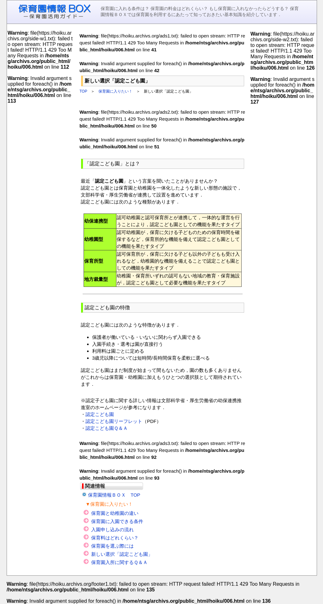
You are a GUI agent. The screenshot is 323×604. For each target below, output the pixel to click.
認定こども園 (99, 414)
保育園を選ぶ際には (112, 546)
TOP (83, 91)
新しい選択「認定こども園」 (122, 554)
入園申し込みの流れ (112, 529)
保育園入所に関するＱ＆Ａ (119, 562)
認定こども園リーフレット (113, 421)
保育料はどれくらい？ (114, 537)
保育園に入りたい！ (115, 91)
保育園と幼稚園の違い (114, 513)
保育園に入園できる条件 (117, 521)
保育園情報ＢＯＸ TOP (114, 495)
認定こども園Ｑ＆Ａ (106, 428)
